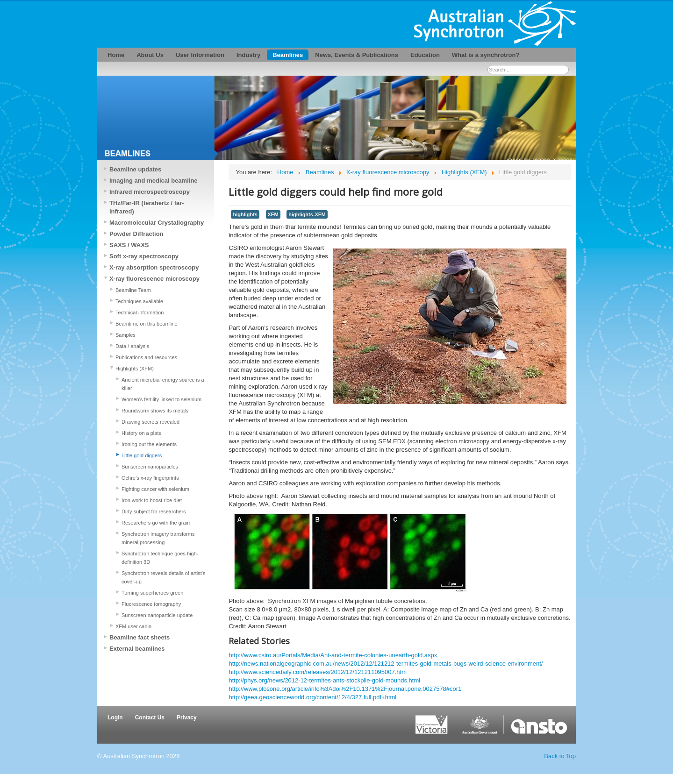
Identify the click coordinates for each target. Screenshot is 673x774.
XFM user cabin (133, 626)
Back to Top (560, 756)
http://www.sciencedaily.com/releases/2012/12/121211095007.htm (318, 671)
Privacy (187, 717)
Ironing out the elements (149, 444)
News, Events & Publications (356, 54)
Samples (125, 335)
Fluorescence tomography (151, 604)
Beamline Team (133, 290)
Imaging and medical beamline (153, 180)
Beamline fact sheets (139, 637)
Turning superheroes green (152, 593)
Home (115, 54)
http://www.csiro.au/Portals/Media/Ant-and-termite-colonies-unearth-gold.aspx (333, 655)
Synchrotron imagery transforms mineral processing (158, 538)
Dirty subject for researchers (154, 511)
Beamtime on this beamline (146, 324)
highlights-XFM (306, 214)
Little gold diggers (142, 455)
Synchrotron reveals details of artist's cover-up (163, 577)
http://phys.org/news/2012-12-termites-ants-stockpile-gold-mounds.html (324, 680)
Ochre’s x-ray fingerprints (150, 478)
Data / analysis (132, 346)
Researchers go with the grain (156, 522)
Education (425, 54)
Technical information (139, 312)
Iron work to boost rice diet (152, 500)
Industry (248, 54)
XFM (273, 214)
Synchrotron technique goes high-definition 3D (160, 558)
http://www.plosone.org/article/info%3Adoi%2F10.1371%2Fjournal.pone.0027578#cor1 (345, 688)
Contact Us (150, 717)
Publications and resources (146, 357)
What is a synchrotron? (485, 54)
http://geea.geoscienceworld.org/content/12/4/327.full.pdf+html (312, 697)
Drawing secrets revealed (150, 422)
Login (115, 717)
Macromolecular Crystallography (156, 222)
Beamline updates (135, 169)
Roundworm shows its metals (155, 410)
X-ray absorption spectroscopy (154, 267)
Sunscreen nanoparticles (150, 466)
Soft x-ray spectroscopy (144, 256)
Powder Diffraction (136, 233)
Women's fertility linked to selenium (161, 399)
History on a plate (142, 433)
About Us (150, 54)
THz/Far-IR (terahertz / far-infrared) (146, 207)
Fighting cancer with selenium (155, 489)
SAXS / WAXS (129, 245)
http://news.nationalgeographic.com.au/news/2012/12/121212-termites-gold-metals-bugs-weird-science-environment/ (386, 663)
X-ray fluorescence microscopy (154, 278)
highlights (245, 214)
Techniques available (139, 301)
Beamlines (287, 54)
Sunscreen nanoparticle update (157, 615)
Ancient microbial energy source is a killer (163, 384)
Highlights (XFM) (134, 368)
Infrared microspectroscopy (149, 191)
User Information (200, 54)
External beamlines (137, 648)
